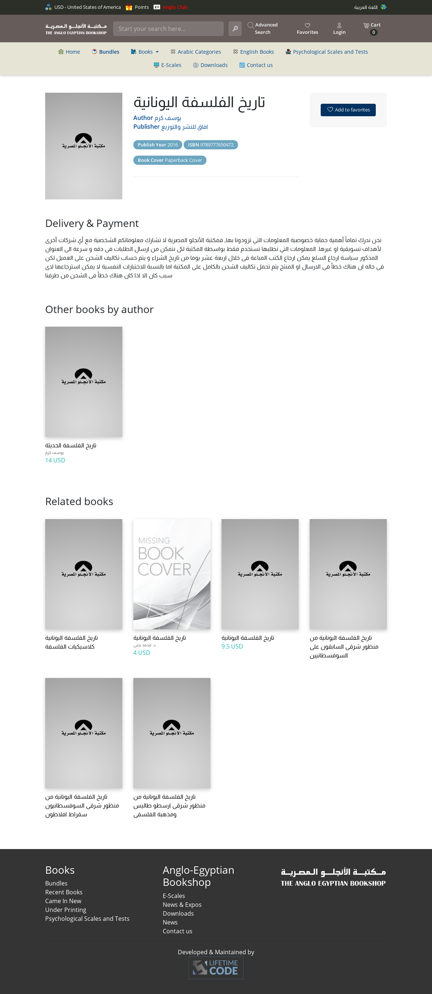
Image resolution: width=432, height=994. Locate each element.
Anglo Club (170, 7)
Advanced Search (263, 28)
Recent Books (64, 892)
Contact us (256, 64)
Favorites (307, 28)
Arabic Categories (195, 51)
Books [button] (142, 51)
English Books (253, 51)
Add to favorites (348, 109)
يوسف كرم (168, 118)
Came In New (63, 901)
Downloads (210, 64)
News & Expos (182, 905)
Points (137, 7)
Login (339, 28)
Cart (372, 28)
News (170, 922)
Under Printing (65, 910)
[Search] (168, 28)
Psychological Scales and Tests (327, 51)
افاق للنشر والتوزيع (184, 127)
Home (69, 51)
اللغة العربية (370, 7)
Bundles (56, 883)
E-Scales (167, 64)
